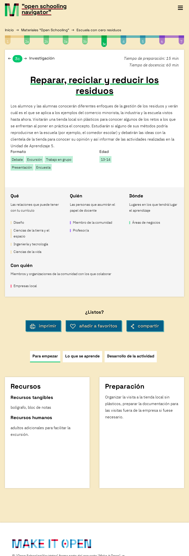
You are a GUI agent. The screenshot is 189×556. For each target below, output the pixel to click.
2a (27, 41)
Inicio (9, 30)
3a (65, 41)
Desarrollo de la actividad (130, 356)
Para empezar (45, 356)
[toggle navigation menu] (180, 8)
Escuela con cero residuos (99, 30)
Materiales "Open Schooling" (45, 30)
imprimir (43, 326)
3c (104, 44)
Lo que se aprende (82, 356)
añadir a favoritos (93, 326)
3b (85, 41)
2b (46, 41)
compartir (145, 326)
